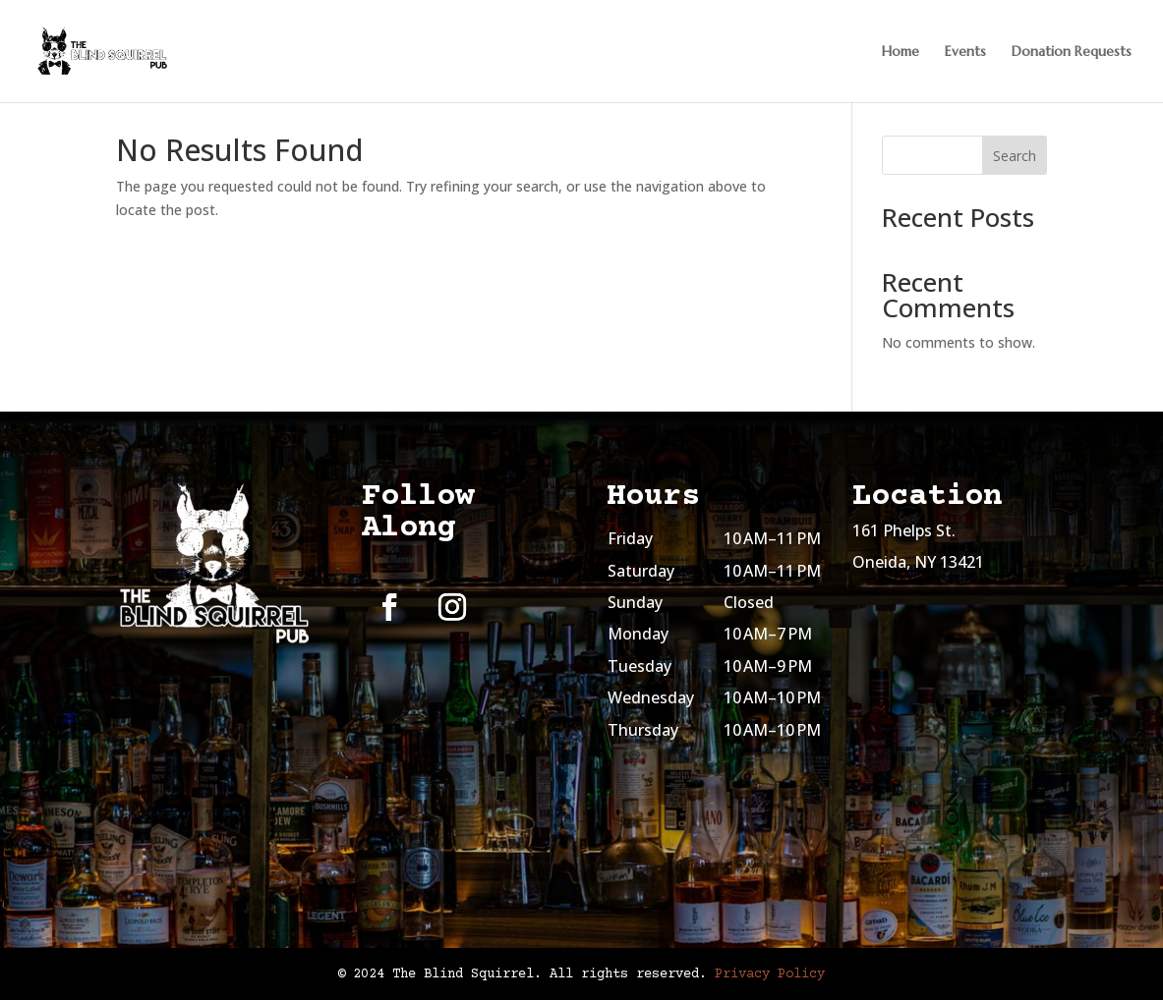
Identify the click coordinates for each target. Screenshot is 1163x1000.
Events (965, 52)
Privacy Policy (770, 974)
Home (900, 52)
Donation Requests (1072, 52)
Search (1014, 155)
